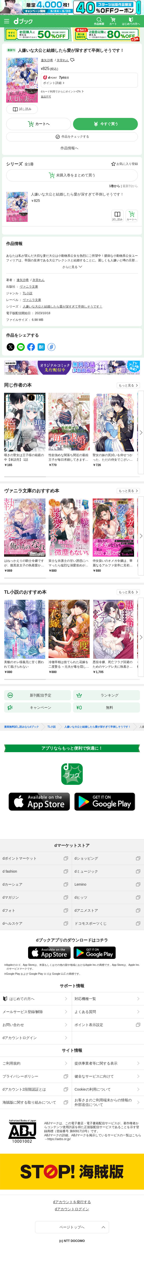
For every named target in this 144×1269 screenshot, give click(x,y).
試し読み (25, 109)
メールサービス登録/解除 (23, 1012)
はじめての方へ (18, 998)
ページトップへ (72, 1227)
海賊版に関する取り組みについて (29, 1102)
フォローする (72, 60)
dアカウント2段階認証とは (24, 1089)
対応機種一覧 (85, 999)
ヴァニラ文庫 (29, 286)
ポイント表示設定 (89, 1025)
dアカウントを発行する (72, 1202)
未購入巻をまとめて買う (75, 175)
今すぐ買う (109, 124)
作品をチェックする (75, 136)
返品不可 (46, 96)
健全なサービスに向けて (94, 1076)
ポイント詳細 (52, 83)
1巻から (114, 186)
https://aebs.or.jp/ (58, 1139)
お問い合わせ (13, 1025)
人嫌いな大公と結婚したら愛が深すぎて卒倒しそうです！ (77, 194)
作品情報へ (69, 148)
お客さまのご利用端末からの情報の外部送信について (103, 1102)
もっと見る (126, 385)
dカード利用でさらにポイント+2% (61, 91)
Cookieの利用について (93, 1089)
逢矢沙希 (47, 60)
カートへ (42, 124)
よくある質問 (85, 1012)
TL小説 (27, 293)
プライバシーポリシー (20, 1076)
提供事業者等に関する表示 (96, 1063)
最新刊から (130, 186)
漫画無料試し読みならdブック (21, 727)
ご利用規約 (11, 1063)
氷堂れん (63, 60)
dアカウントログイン (20, 1038)
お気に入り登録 (127, 164)
